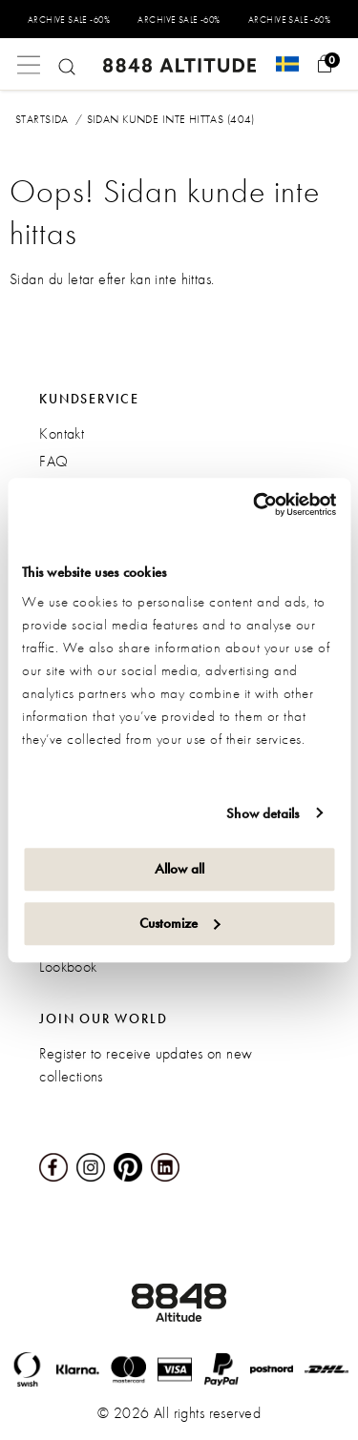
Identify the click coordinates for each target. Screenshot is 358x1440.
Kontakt (61, 433)
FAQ (53, 461)
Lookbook (67, 967)
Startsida (42, 119)
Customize (180, 923)
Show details (262, 813)
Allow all (179, 868)
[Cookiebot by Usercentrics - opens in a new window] (255, 504)
